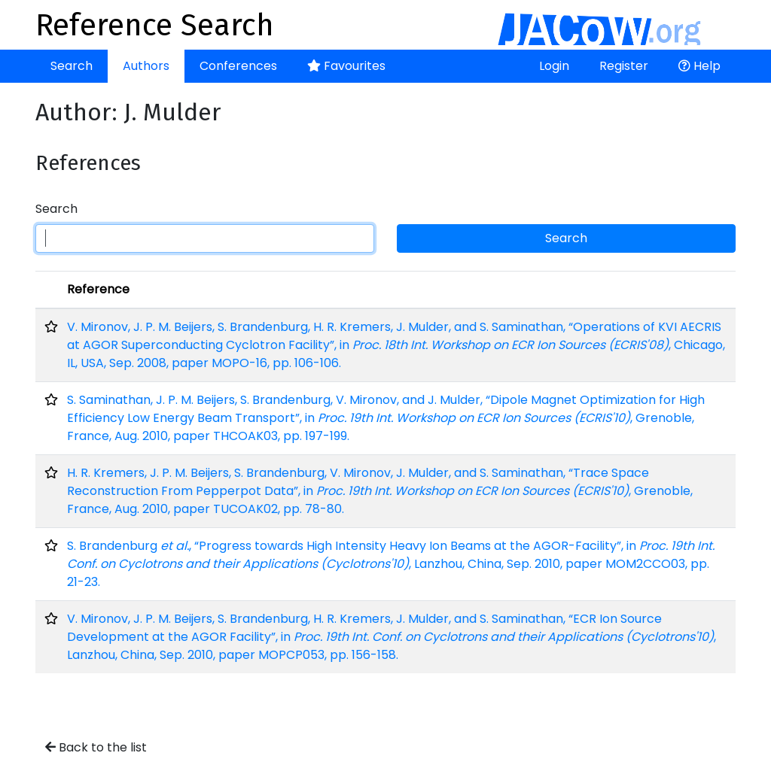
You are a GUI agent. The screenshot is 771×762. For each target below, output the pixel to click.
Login (554, 65)
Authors (146, 65)
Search (71, 65)
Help (699, 65)
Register (623, 65)
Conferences (238, 65)
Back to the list (96, 747)
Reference (98, 289)
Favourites (346, 65)
